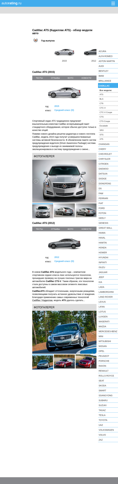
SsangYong (105, 395)
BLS (101, 99)
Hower (103, 252)
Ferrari (103, 198)
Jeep (101, 277)
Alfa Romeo (105, 56)
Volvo (102, 435)
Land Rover (106, 297)
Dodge (102, 178)
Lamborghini (106, 292)
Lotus (102, 311)
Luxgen (103, 316)
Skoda (102, 385)
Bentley (103, 71)
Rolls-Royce (106, 376)
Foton (102, 213)
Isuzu (102, 267)
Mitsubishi (105, 341)
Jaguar (103, 272)
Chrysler (104, 159)
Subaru (103, 400)
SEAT (101, 380)
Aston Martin (107, 61)
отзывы (55, 78)
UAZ (101, 425)
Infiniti (103, 262)
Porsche (104, 361)
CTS (102, 117)
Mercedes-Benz (108, 331)
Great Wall (105, 228)
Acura (102, 51)
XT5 (101, 139)
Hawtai (103, 242)
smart (102, 390)
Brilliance (105, 81)
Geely (102, 218)
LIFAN (102, 307)
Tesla (102, 415)
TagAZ (102, 410)
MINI (101, 336)
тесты (39, 78)
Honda (102, 247)
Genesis (103, 223)
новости (86, 78)
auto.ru (12, 3)
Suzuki (102, 405)
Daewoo (103, 169)
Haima (102, 233)
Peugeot (104, 356)
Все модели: (106, 90)
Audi (101, 66)
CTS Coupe (105, 121)
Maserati (104, 321)
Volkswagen (106, 430)
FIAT (101, 203)
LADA (101, 287)
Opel (101, 351)
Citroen (103, 164)
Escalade (104, 126)
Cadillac (104, 86)
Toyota (103, 420)
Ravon (102, 366)
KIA (100, 282)
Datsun (103, 173)
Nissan (103, 346)
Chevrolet (105, 154)
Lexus (102, 302)
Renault (103, 371)
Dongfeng (105, 183)
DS (100, 188)
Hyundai (103, 257)
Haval (102, 238)
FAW (101, 193)
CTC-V (103, 108)
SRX (102, 130)
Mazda (102, 326)
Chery (102, 149)
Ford (102, 208)
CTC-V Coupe (106, 112)
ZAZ (101, 440)
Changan (104, 144)
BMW (101, 76)
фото (70, 78)
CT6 (101, 103)
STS (101, 135)
